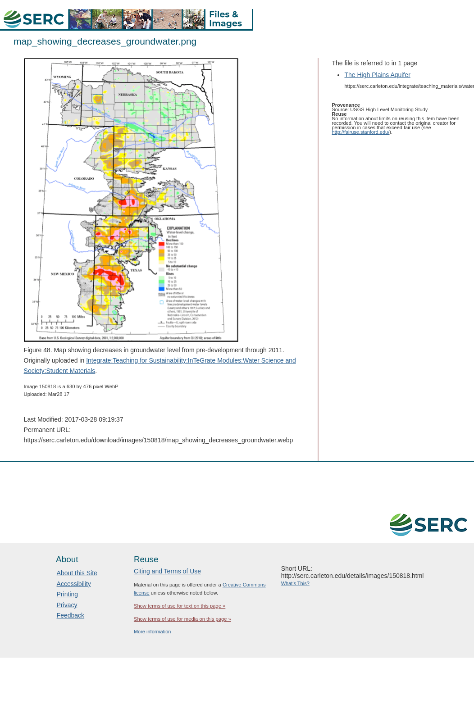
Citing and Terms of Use (167, 571)
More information (152, 631)
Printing (67, 594)
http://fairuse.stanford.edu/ (360, 132)
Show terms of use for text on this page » (179, 606)
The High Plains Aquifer (377, 74)
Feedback (70, 615)
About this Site (77, 573)
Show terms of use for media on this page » (182, 619)
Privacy (67, 605)
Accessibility (74, 583)
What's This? (295, 583)
